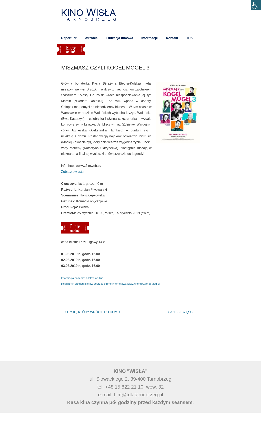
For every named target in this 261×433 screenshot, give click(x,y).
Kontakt (172, 38)
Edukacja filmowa (119, 38)
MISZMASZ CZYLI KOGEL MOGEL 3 (105, 68)
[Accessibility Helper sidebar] (256, 5)
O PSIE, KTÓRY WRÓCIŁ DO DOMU (90, 312)
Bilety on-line (71, 49)
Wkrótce (91, 38)
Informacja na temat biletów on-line (82, 278)
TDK (189, 38)
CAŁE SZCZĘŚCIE (184, 312)
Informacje (149, 38)
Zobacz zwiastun (73, 171)
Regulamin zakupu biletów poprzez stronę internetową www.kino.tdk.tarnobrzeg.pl (110, 283)
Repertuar (69, 38)
